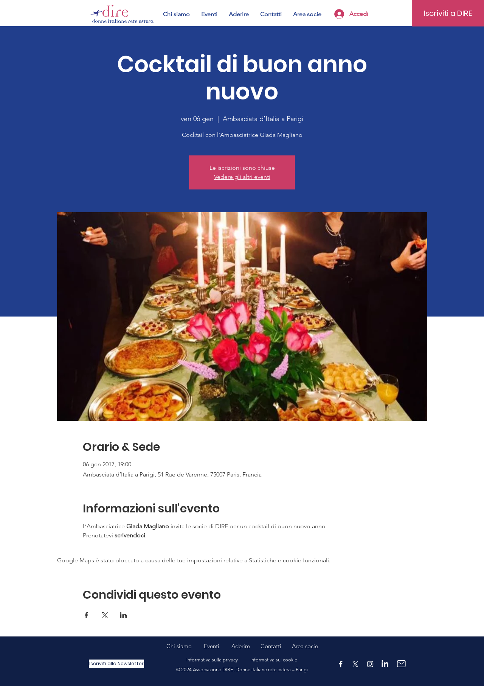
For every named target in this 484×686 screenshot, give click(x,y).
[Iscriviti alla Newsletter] (116, 664)
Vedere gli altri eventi (242, 176)
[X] (355, 664)
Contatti (271, 646)
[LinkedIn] (385, 664)
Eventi (217, 646)
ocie (312, 646)
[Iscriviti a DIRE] (448, 13)
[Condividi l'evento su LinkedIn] (123, 615)
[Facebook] (341, 664)
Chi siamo (185, 646)
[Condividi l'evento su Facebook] (86, 615)
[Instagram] (370, 664)
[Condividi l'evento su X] (105, 615)
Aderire (240, 646)
